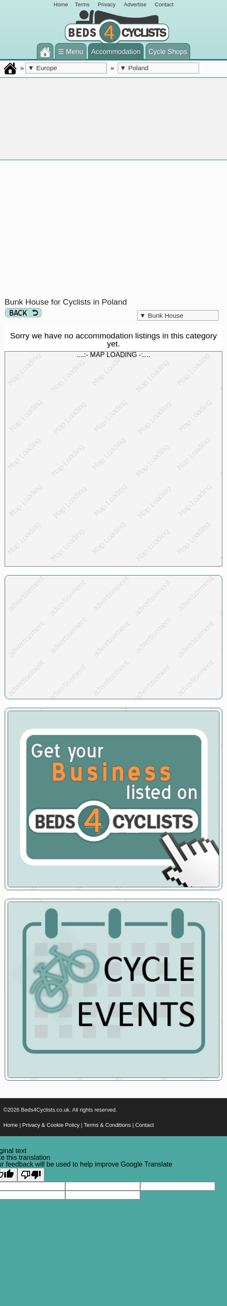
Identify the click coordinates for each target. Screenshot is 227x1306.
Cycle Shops (168, 51)
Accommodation (116, 51)
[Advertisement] (114, 229)
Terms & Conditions (107, 1125)
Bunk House (161, 315)
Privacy (107, 4)
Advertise (135, 4)
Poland (134, 67)
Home (60, 4)
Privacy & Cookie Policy (51, 1125)
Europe (42, 67)
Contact (164, 4)
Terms (82, 4)
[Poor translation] (30, 1175)
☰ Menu (70, 51)
